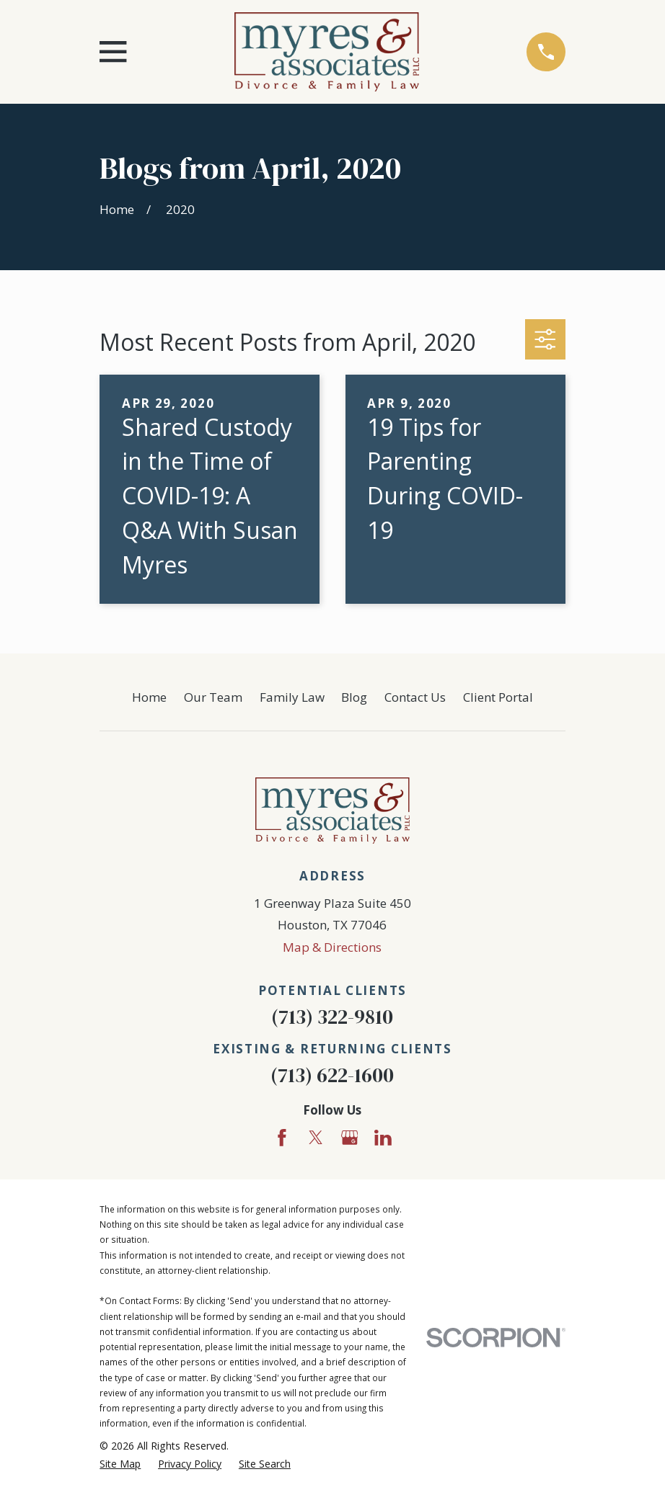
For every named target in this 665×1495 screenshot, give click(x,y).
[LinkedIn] (383, 1137)
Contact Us (415, 697)
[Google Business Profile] (349, 1137)
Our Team (213, 697)
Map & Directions (332, 947)
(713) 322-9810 (332, 1017)
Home (149, 697)
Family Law (292, 697)
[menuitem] (120, 1464)
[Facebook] (282, 1137)
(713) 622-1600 (332, 1075)
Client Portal (498, 697)
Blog (354, 697)
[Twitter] (316, 1137)
